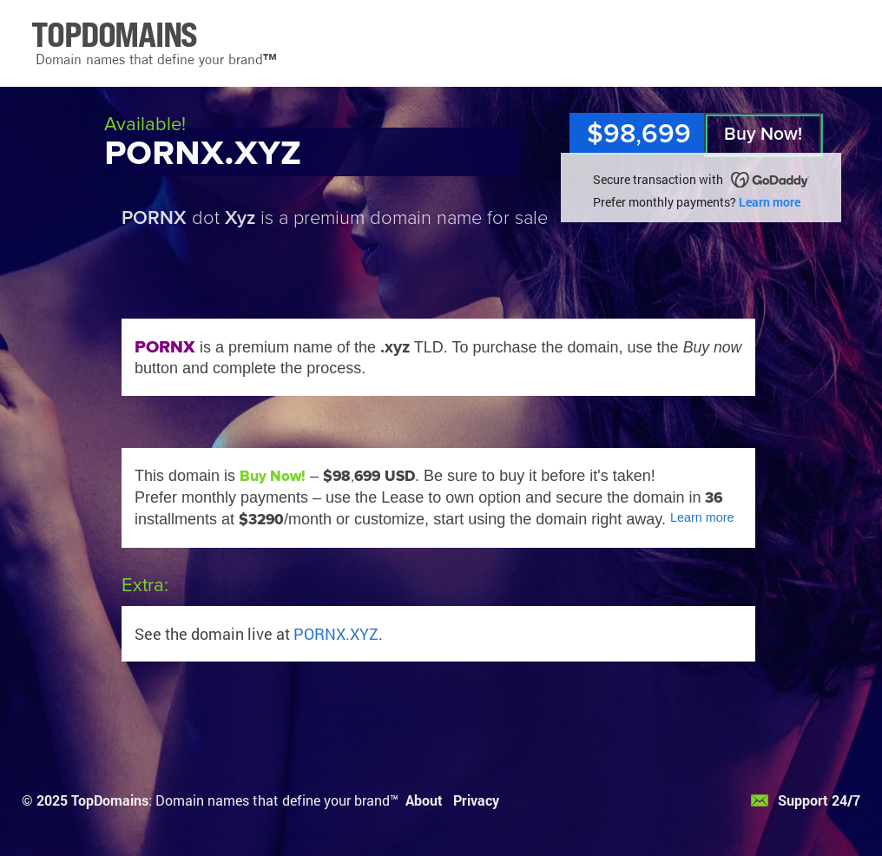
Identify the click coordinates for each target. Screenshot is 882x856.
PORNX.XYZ (335, 633)
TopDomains (109, 800)
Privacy (476, 800)
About (424, 800)
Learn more (769, 202)
